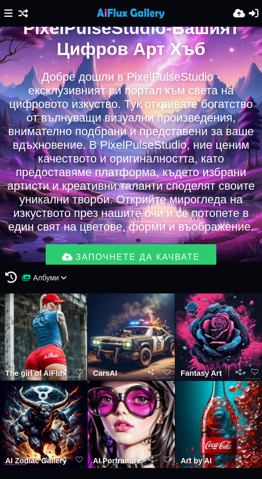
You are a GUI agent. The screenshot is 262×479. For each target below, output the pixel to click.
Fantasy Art (201, 373)
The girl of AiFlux (35, 373)
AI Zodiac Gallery (36, 461)
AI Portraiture (117, 461)
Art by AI (196, 461)
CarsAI (105, 373)
